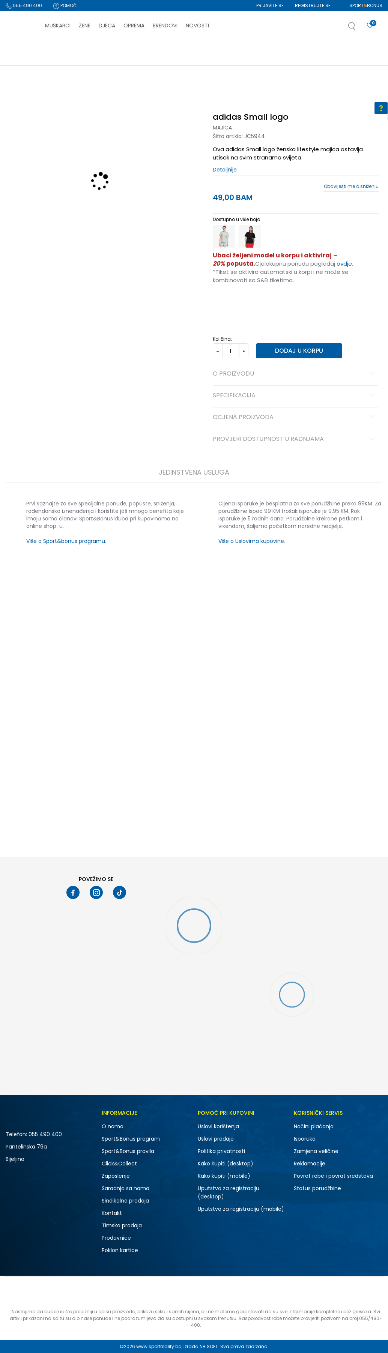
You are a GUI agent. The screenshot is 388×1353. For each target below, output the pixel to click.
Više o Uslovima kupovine (251, 541)
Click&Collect (119, 1163)
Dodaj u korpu (299, 350)
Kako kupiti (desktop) (225, 1163)
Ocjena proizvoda (295, 417)
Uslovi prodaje (216, 1139)
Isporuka (305, 1139)
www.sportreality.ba (159, 1346)
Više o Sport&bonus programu (65, 541)
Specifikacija (295, 396)
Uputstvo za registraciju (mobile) (241, 1209)
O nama (112, 1126)
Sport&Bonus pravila (128, 1151)
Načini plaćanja (314, 1126)
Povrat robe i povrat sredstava (333, 1176)
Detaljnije (225, 169)
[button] (359, 28)
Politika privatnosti (221, 1151)
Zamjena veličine (316, 1151)
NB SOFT (209, 1346)
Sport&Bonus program (131, 1139)
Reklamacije (309, 1163)
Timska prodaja (122, 1225)
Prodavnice (116, 1238)
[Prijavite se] (370, 26)
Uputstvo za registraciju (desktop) (228, 1192)
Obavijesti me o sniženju (351, 186)
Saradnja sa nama (125, 1188)
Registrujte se (313, 5)
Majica (222, 127)
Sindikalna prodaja (125, 1200)
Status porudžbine (317, 1188)
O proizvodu (295, 374)
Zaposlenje (116, 1176)
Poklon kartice (120, 1250)
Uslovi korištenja (218, 1126)
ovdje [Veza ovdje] (344, 264)
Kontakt (112, 1213)
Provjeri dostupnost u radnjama (295, 439)
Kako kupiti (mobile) (224, 1176)
